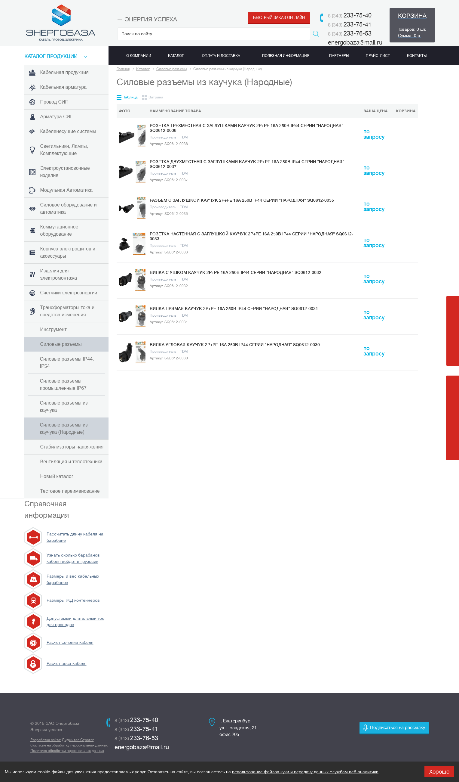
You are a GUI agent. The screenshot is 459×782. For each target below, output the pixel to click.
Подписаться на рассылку (397, 727)
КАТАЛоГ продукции (51, 56)
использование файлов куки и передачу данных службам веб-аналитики (305, 771)
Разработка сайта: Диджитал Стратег (62, 740)
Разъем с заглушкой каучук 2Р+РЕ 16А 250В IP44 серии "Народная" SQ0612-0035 (242, 200)
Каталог (143, 69)
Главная (123, 69)
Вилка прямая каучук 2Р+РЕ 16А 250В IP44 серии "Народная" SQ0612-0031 (234, 308)
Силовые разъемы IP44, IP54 (67, 362)
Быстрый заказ (279, 17)
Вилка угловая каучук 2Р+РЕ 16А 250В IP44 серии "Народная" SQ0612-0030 (235, 344)
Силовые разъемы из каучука (64, 406)
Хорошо (439, 772)
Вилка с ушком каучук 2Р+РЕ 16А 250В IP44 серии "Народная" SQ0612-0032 (235, 272)
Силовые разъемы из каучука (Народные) (64, 428)
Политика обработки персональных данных (67, 751)
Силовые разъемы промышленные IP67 (63, 384)
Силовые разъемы (171, 69)
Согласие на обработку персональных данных (69, 745)
